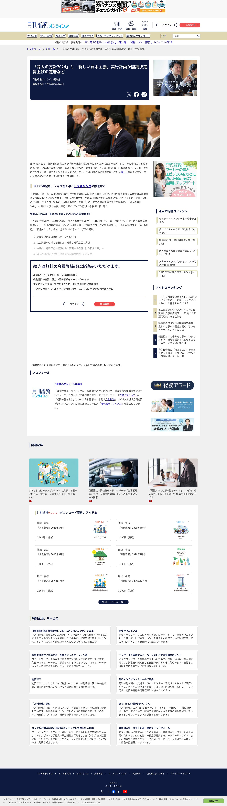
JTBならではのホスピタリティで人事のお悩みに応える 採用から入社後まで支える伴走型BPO (53, 494)
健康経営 (73, 36)
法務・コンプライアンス (110, 36)
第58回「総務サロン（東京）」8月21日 (105, 42)
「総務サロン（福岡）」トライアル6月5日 (150, 42)
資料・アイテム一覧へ (114, 602)
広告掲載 (98, 773)
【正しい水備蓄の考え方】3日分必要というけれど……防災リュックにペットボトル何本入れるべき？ (177, 300)
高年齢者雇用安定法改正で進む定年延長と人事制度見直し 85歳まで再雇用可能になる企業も (177, 313)
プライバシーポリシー (180, 773)
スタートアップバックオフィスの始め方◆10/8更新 (177, 263)
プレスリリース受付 (117, 773)
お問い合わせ (82, 773)
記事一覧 (51, 49)
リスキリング (82, 186)
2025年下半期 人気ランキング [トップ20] (177, 274)
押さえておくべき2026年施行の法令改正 (177, 231)
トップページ (34, 49)
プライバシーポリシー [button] (90, 802)
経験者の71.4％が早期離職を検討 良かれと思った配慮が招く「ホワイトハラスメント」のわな (176, 326)
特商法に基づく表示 (155, 773)
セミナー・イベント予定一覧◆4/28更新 (177, 220)
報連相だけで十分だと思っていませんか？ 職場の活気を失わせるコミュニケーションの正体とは (176, 340)
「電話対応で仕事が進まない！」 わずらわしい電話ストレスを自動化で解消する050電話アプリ (172, 494)
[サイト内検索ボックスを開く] (198, 36)
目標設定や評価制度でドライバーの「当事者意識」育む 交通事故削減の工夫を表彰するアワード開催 (113, 494)
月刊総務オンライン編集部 (68, 384)
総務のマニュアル (128, 395)
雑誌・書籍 (73, 530)
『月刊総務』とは (44, 773)
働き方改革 (87, 36)
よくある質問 (64, 773)
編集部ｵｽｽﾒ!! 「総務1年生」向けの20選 (177, 242)
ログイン (169, 25)
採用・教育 (46, 36)
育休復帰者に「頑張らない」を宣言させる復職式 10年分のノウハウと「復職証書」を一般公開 (177, 353)
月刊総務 (110, 399)
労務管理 (32, 36)
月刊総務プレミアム (111, 403)
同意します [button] (213, 800)
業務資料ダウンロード (138, 36)
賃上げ (124, 172)
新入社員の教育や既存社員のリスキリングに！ (177, 252)
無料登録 (192, 25)
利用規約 (136, 773)
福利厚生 (60, 36)
